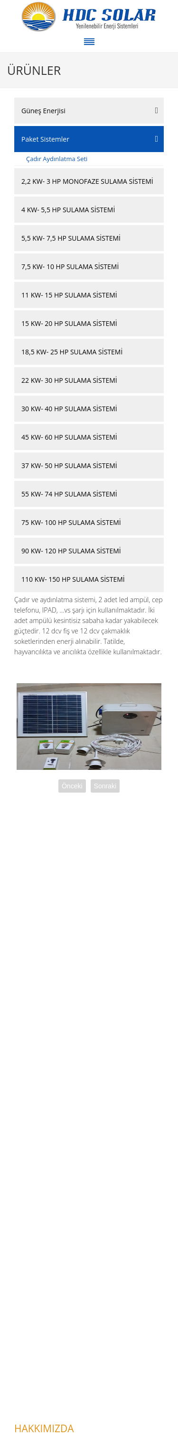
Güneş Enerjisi (43, 110)
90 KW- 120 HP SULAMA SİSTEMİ (71, 550)
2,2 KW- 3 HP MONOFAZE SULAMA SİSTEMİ (87, 181)
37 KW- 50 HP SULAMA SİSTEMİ (69, 465)
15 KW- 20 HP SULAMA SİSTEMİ (69, 323)
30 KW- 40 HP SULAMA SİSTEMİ (69, 408)
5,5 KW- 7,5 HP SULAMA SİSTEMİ (71, 238)
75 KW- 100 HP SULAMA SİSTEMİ (71, 522)
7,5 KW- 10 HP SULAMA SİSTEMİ (70, 266)
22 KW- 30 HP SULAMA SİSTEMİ (69, 380)
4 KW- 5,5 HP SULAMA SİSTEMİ (68, 209)
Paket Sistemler (45, 139)
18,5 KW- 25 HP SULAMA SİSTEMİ (71, 351)
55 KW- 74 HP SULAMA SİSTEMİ (69, 493)
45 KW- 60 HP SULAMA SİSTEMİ (69, 437)
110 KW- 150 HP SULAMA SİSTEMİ (73, 579)
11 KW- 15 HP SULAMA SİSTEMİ (69, 294)
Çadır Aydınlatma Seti (56, 158)
